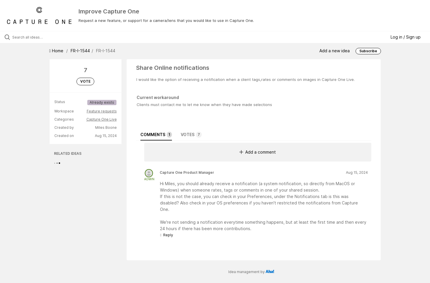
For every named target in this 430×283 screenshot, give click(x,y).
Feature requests (102, 111)
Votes (191, 135)
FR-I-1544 (80, 50)
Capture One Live (101, 119)
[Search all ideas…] (50, 37)
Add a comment (257, 152)
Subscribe (368, 51)
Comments (156, 135)
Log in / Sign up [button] (406, 36)
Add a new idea (334, 50)
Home (57, 50)
